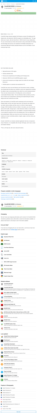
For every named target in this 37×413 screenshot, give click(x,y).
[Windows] (4, 4)
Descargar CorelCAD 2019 (6, 193)
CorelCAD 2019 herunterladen (20, 193)
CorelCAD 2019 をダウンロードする (8, 195)
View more (18, 411)
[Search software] (34, 1)
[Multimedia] (8, 4)
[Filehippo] (4, 1)
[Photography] (13, 4)
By (8, 8)
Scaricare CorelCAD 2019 (6, 197)
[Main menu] (36, 1)
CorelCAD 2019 (12, 6)
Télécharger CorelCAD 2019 (6, 199)
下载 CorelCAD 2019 (17, 197)
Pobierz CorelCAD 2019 (22, 195)
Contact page (14, 229)
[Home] (1, 4)
